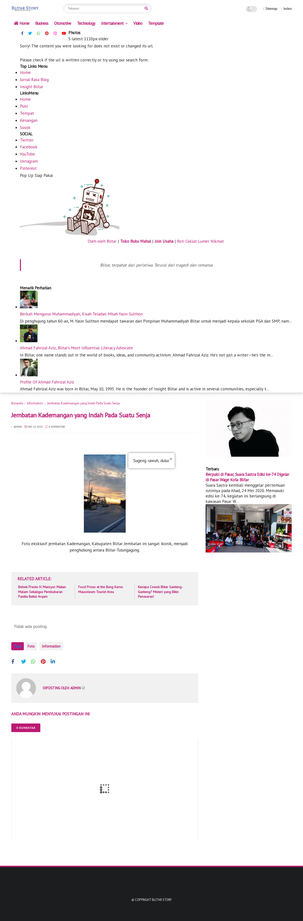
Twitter (26, 140)
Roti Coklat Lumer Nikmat (200, 241)
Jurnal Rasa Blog (34, 79)
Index (286, 8)
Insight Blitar (31, 86)
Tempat (27, 113)
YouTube (27, 154)
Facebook (28, 147)
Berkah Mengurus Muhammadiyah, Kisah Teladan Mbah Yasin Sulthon (81, 314)
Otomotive (62, 23)
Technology (86, 23)
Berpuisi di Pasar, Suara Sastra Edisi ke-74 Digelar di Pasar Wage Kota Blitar (247, 477)
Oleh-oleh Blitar (102, 241)
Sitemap (270, 8)
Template (156, 23)
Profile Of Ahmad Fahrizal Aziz (47, 382)
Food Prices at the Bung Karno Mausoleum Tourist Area (100, 589)
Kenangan (28, 120)
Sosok (25, 127)
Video (137, 23)
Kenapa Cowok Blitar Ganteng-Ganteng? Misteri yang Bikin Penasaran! (160, 592)
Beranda (17, 403)
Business (41, 23)
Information (35, 403)
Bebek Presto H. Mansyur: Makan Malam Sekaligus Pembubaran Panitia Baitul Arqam (42, 592)
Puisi (24, 106)
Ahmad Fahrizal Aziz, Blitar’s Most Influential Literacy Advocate (76, 348)
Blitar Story (162, 897)
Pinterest (28, 168)
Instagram (29, 161)
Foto (31, 646)
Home (21, 23)
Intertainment (112, 23)
